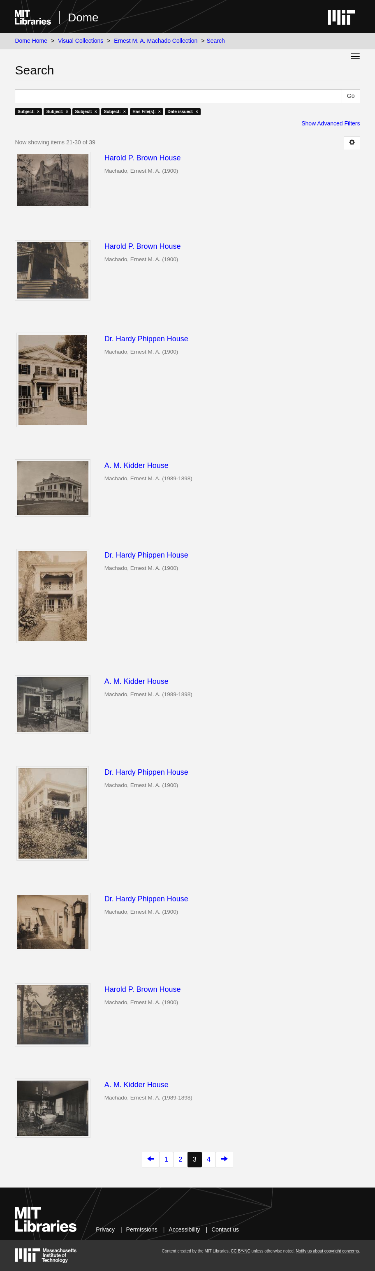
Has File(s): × (146, 111)
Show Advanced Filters (330, 123)
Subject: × (28, 111)
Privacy (105, 1229)
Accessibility (184, 1229)
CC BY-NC (240, 1251)
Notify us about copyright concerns (327, 1251)
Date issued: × (182, 111)
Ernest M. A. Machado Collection (155, 40)
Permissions (141, 1229)
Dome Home (31, 40)
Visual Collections (80, 40)
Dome (83, 17)
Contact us (225, 1229)
